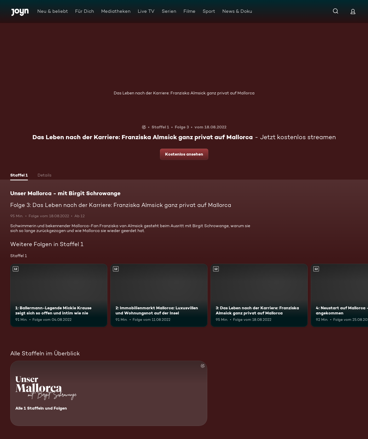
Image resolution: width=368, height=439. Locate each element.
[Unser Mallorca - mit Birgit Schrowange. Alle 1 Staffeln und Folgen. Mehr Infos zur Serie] (108, 393)
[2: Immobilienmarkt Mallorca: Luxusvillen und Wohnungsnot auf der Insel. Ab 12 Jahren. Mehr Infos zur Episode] (159, 295)
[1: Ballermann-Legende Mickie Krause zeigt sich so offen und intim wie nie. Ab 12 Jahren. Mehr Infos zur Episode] (58, 295)
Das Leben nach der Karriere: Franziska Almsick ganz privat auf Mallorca (184, 93)
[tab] (19, 175)
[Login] (353, 11)
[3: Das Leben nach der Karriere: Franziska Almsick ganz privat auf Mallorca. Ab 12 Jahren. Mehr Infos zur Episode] (259, 295)
